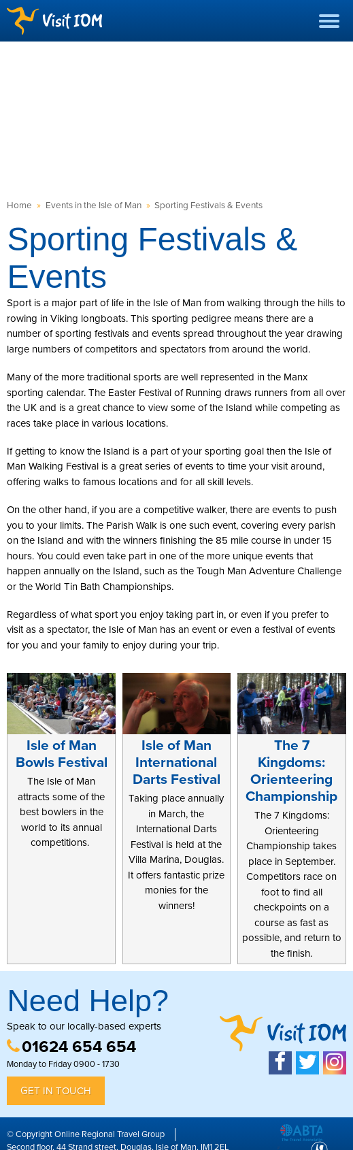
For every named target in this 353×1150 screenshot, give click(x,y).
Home (19, 205)
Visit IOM (54, 21)
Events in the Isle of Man (93, 205)
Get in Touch (55, 1091)
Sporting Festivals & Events (208, 205)
